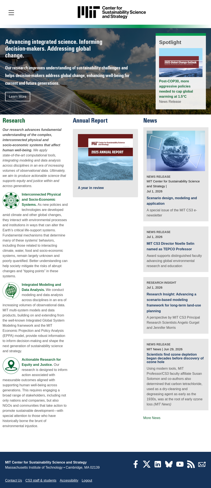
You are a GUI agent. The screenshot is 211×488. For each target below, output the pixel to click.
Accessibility (69, 480)
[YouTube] (180, 467)
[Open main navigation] (11, 12)
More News (152, 418)
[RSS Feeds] (191, 467)
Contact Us (13, 480)
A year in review (91, 188)
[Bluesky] (169, 467)
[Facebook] (135, 467)
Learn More (17, 96)
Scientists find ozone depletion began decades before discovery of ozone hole (175, 358)
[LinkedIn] (158, 467)
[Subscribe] (202, 467)
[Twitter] (147, 467)
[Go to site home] (112, 12)
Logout (87, 480)
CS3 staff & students (40, 480)
